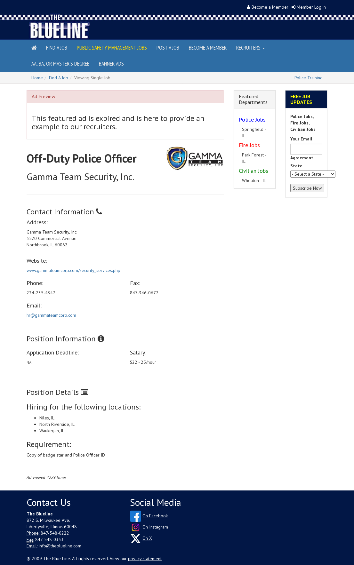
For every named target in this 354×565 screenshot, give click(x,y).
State (296, 166)
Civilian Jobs (253, 170)
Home (37, 78)
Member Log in (311, 7)
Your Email (301, 139)
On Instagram (155, 527)
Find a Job (56, 47)
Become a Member (270, 7)
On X (147, 538)
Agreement (301, 158)
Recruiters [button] (250, 47)
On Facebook (155, 516)
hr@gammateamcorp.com (51, 315)
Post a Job (168, 47)
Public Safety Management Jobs (112, 47)
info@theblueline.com (60, 546)
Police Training (308, 78)
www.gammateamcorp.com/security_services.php (73, 270)
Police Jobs (252, 119)
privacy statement (145, 558)
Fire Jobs (249, 145)
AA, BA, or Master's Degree (60, 63)
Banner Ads (111, 63)
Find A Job (58, 78)
